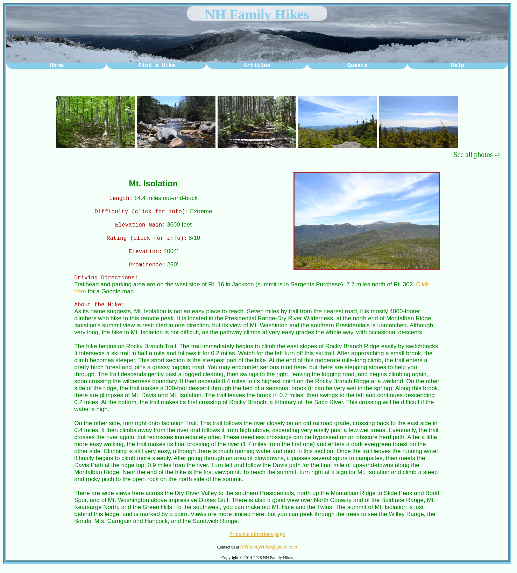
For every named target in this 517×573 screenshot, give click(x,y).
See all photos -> (477, 154)
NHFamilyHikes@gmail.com (268, 553)
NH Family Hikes (257, 14)
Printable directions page (257, 540)
